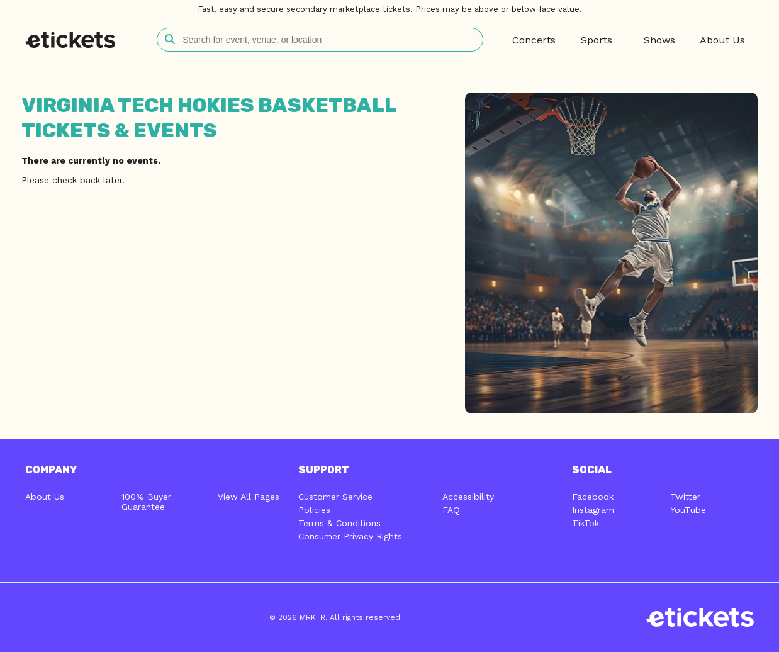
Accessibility (468, 497)
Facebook (593, 497)
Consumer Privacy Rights (350, 536)
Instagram (593, 510)
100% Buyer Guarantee (146, 502)
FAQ (451, 510)
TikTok (585, 523)
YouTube (688, 510)
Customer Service (335, 497)
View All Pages (248, 497)
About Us (44, 497)
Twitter (685, 497)
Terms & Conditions (339, 523)
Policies (314, 510)
